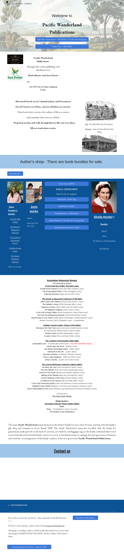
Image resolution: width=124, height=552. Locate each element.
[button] (3, 3)
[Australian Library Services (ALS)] (15, 173)
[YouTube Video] (90, 73)
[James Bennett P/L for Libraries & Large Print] (67, 220)
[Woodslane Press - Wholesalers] (67, 213)
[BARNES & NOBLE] (67, 206)
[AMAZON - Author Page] (67, 199)
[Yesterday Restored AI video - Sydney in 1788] (29, 547)
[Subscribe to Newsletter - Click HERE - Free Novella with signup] (62, 39)
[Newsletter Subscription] (85, 518)
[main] (62, 23)
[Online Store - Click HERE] (62, 46)
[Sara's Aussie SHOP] (67, 184)
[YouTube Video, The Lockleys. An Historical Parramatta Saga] (34, 479)
